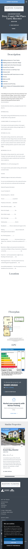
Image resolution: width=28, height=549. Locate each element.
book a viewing (9, 387)
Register (3, 520)
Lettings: (7, 512)
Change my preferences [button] (13, 545)
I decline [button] (13, 542)
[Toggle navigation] (26, 1)
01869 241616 (11, 384)
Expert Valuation (12, 1)
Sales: (6, 510)
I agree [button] (13, 539)
